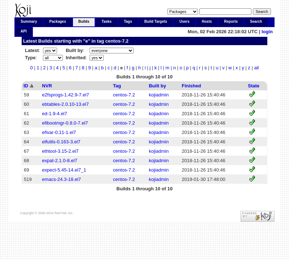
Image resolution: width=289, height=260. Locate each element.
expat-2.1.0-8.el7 (59, 160)
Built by (157, 85)
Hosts (207, 21)
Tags (128, 21)
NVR (47, 85)
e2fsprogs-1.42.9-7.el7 (65, 95)
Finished (191, 85)
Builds (84, 21)
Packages (57, 21)
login (267, 31)
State (253, 85)
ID (25, 85)
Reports (231, 21)
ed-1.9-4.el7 (54, 113)
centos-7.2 (116, 41)
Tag (117, 85)
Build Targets (155, 21)
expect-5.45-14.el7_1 (64, 170)
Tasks (107, 21)
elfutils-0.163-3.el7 (61, 141)
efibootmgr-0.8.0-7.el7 (65, 123)
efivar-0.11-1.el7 (59, 132)
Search (256, 21)
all (256, 67)
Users (185, 21)
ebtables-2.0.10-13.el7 (65, 104)
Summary (29, 21)
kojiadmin (159, 95)
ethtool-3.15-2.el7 (60, 151)
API (24, 31)
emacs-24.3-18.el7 (61, 179)
